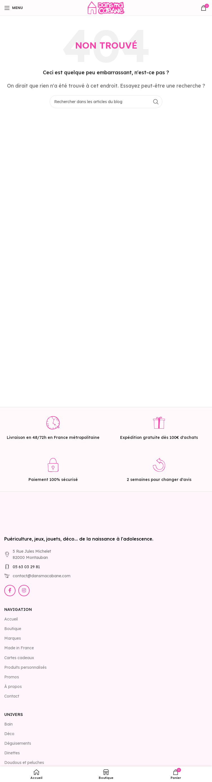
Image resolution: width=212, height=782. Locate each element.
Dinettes (12, 752)
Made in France (19, 647)
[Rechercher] (106, 101)
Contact (11, 696)
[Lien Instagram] (24, 590)
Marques (12, 638)
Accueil (11, 619)
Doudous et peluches (24, 762)
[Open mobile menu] (13, 8)
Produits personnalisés (25, 667)
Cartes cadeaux (19, 657)
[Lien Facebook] (10, 590)
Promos (11, 676)
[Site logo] (106, 7)
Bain (8, 724)
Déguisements (17, 743)
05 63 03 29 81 (26, 566)
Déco (9, 733)
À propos (13, 686)
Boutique (12, 628)
